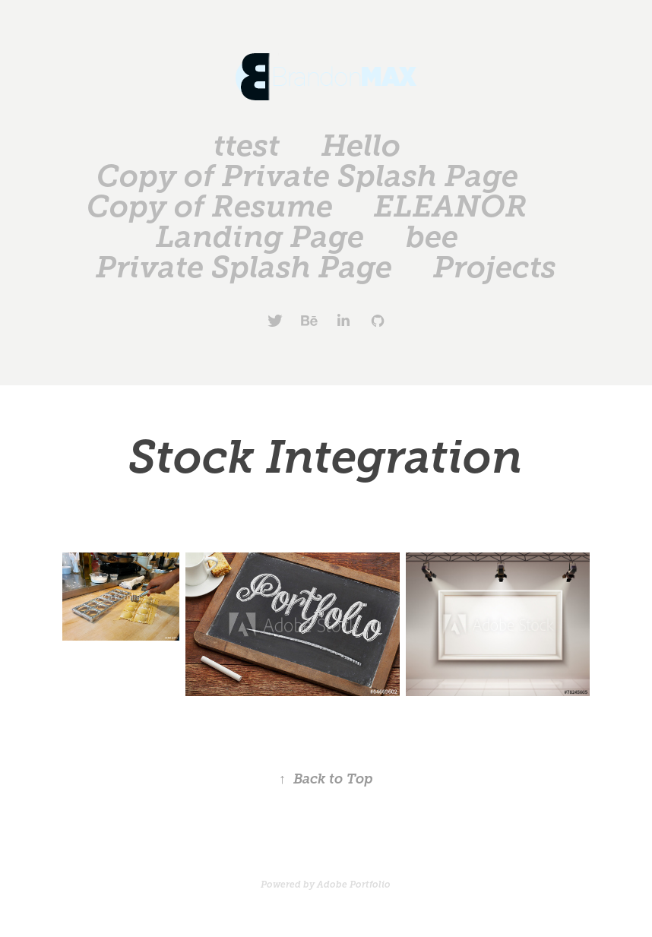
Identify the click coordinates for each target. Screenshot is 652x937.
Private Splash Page (244, 267)
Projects (494, 267)
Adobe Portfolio (354, 884)
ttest (247, 145)
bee (432, 237)
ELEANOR (450, 206)
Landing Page (260, 237)
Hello (360, 145)
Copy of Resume (210, 206)
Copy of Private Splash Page (307, 176)
